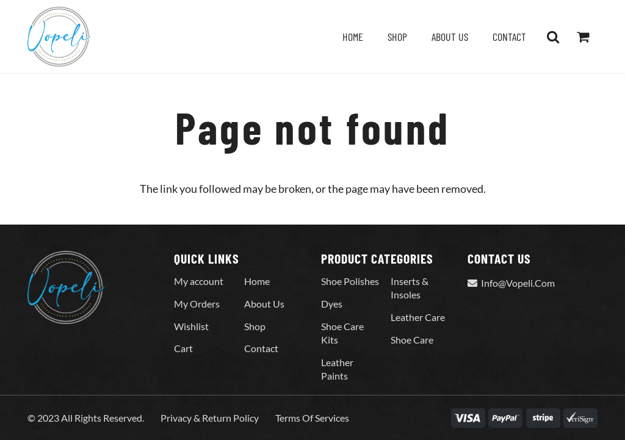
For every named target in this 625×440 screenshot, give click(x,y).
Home (257, 281)
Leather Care (418, 317)
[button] (553, 36)
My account (198, 281)
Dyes (331, 303)
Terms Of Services (312, 418)
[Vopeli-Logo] (58, 37)
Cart (183, 348)
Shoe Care (412, 339)
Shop (255, 326)
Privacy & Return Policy (210, 418)
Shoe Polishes (350, 281)
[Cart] (583, 36)
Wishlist (191, 326)
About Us (264, 303)
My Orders (197, 303)
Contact (261, 348)
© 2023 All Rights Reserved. (85, 418)
